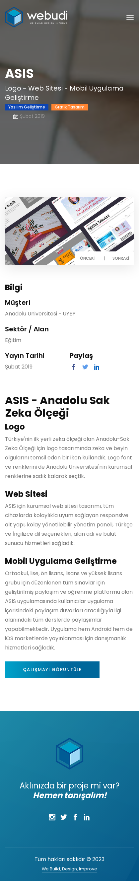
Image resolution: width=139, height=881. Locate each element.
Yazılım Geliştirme (26, 107)
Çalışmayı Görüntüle (52, 669)
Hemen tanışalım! (69, 795)
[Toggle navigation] (130, 17)
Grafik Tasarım (70, 107)
